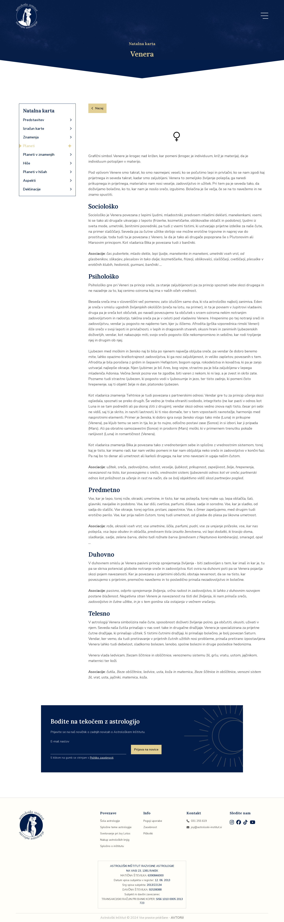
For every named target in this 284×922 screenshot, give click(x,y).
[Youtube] (252, 823)
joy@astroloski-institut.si (204, 827)
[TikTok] (245, 823)
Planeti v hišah (47, 172)
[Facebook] (238, 823)
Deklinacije (47, 189)
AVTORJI (177, 918)
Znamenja (47, 137)
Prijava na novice (146, 749)
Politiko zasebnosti (101, 758)
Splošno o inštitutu (112, 846)
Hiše (47, 163)
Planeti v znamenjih (47, 154)
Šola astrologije (110, 821)
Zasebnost (150, 827)
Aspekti (47, 180)
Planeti (47, 146)
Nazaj (97, 108)
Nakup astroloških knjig (114, 840)
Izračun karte (47, 128)
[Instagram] (232, 823)
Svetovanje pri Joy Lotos (115, 833)
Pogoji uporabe (152, 821)
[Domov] (27, 15)
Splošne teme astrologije (116, 827)
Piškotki (148, 833)
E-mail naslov (59, 741)
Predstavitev (47, 120)
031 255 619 (197, 821)
